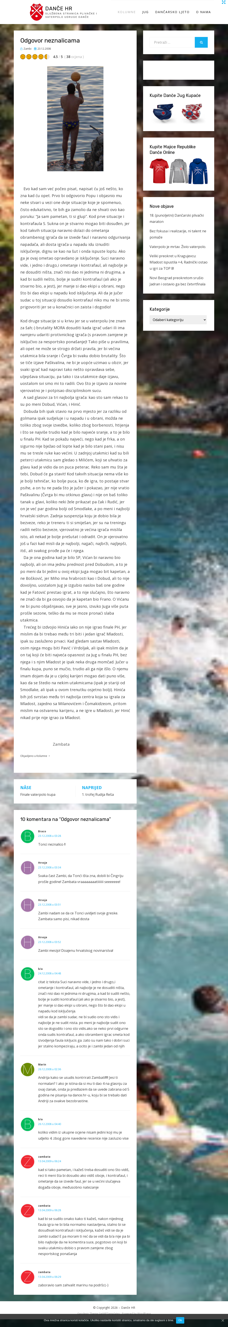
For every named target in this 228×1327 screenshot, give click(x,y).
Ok (180, 1320)
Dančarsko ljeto (172, 16)
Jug (145, 16)
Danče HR (63, 11)
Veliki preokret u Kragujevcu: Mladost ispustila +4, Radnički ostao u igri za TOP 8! (179, 270)
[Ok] (222, 1320)
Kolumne (127, 16)
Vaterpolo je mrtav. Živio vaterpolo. (178, 254)
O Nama (203, 16)
